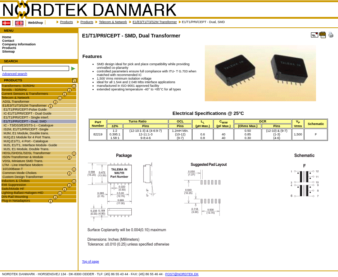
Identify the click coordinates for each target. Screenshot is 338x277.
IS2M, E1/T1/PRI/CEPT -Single (26, 129)
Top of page (90, 261)
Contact (8, 41)
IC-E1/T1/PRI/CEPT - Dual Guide (27, 113)
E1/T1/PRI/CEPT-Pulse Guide (25, 109)
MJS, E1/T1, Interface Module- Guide (30, 145)
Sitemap (8, 51)
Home (6, 37)
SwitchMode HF (12, 189)
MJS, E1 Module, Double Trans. (26, 149)
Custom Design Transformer (23, 177)
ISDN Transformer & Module (23, 157)
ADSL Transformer (16, 101)
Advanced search (14, 74)
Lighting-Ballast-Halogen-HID (22, 193)
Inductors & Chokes (15, 181)
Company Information (19, 44)
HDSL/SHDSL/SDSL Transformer (26, 153)
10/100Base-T (13, 169)
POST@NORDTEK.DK (182, 274)
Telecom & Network (113, 22)
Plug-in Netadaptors (15, 200)
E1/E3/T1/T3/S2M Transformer (155, 22)
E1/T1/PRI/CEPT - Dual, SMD (25, 121)
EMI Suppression (13, 185)
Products (66, 22)
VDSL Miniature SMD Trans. (23, 161)
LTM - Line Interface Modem (23, 165)
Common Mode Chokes (20, 173)
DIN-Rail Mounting (14, 196)
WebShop (35, 22)
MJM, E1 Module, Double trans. (26, 133)
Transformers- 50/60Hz (18, 86)
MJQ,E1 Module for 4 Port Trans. (27, 137)
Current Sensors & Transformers (24, 93)
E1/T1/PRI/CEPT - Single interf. (26, 117)
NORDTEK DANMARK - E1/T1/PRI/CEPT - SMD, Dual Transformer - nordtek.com (89, 9)
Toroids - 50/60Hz (14, 89)
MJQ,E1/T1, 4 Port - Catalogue (26, 141)
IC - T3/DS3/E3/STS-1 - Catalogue (28, 125)
